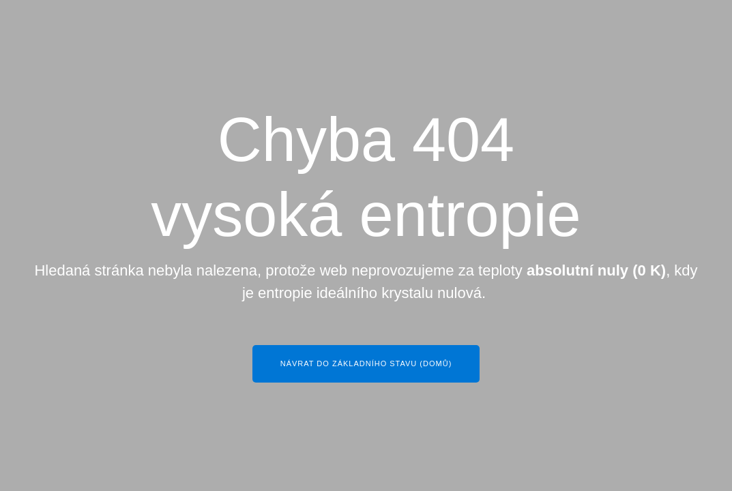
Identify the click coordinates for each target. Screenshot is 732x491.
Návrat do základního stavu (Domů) (366, 363)
